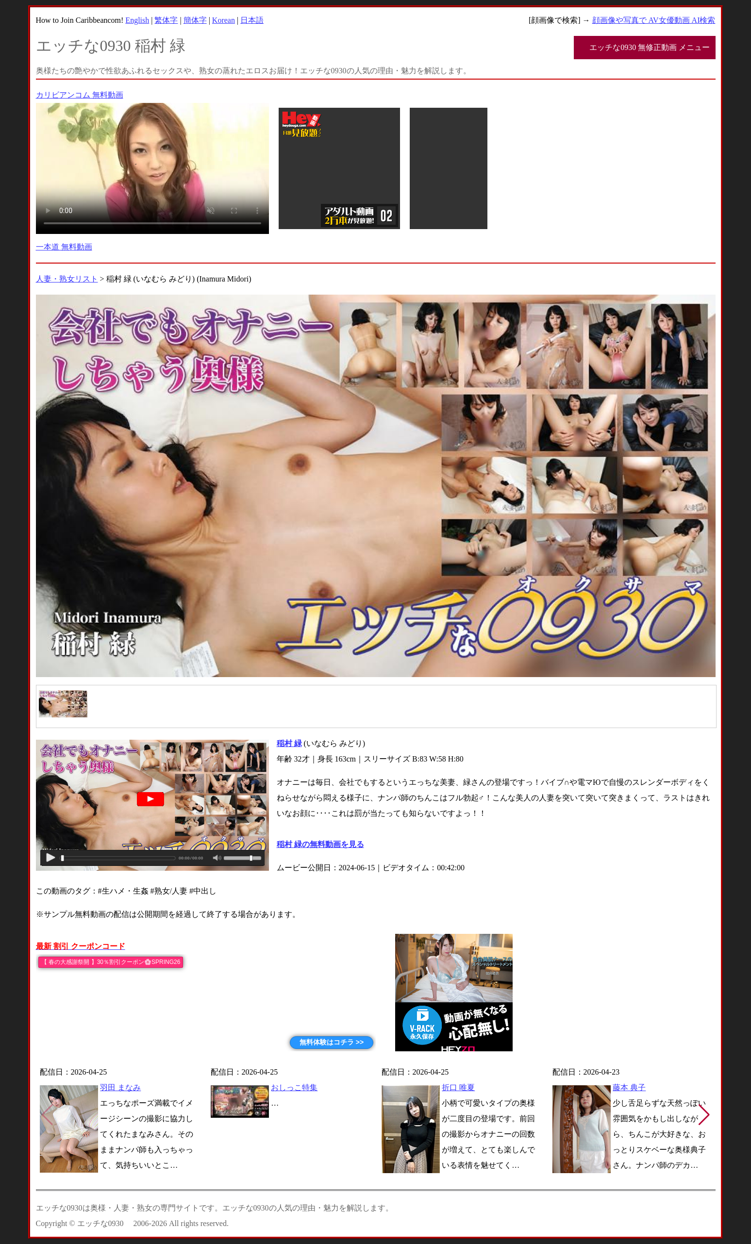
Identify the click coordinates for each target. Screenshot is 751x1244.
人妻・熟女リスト (67, 279)
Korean (223, 20)
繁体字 (166, 20)
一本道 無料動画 (64, 247)
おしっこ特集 (294, 1087)
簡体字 (195, 20)
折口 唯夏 (458, 1087)
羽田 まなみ (120, 1087)
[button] (704, 1115)
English (137, 20)
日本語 (252, 20)
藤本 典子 (629, 1087)
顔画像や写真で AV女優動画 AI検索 (654, 20)
